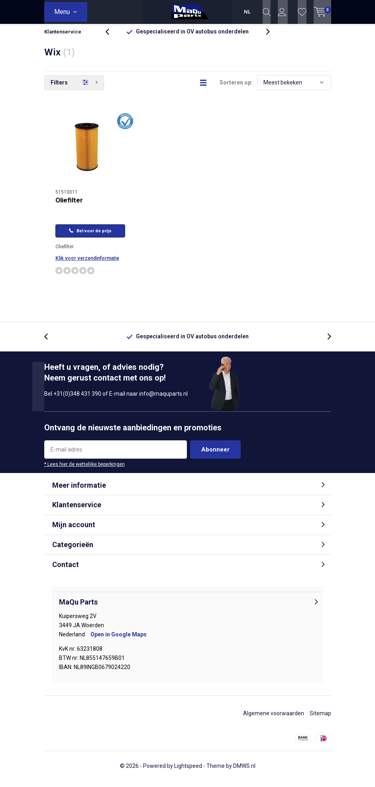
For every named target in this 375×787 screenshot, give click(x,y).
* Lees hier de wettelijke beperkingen (84, 470)
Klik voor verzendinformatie (87, 264)
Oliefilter (69, 206)
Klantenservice (62, 38)
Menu (62, 12)
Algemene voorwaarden (273, 719)
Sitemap (320, 719)
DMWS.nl (244, 772)
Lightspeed (188, 772)
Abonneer (215, 455)
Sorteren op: (236, 88)
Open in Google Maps (118, 640)
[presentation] (112, 37)
